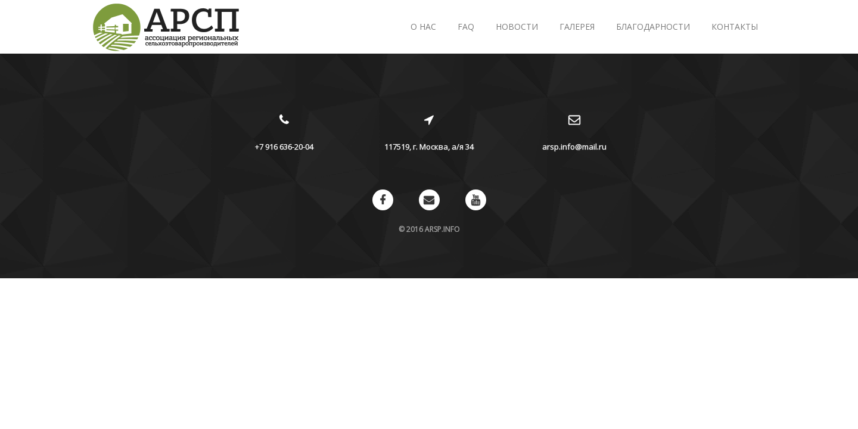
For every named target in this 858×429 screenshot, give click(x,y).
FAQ (466, 26)
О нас (423, 26)
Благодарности (653, 26)
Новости (517, 26)
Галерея (577, 26)
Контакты (734, 26)
